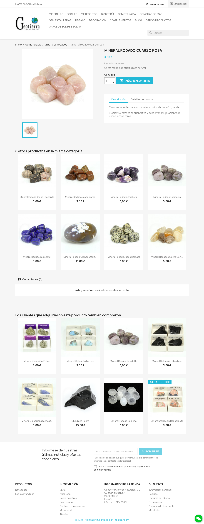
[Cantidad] (108, 80)
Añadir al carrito (135, 81)
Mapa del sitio (67, 510)
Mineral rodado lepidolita (167, 196)
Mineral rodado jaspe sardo (80, 196)
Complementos (120, 20)
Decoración (97, 20)
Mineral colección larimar (80, 360)
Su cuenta (156, 484)
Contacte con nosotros (72, 506)
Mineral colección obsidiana (167, 360)
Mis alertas (154, 510)
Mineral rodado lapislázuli (37, 256)
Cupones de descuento (161, 506)
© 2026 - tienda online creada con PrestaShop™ (102, 519)
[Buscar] (168, 33)
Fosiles (72, 14)
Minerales (56, 14)
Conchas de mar (150, 14)
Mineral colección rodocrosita (167, 420)
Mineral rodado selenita (124, 420)
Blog (138, 20)
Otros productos (158, 20)
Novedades (21, 489)
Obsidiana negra (80, 420)
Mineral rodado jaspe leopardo (37, 196)
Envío (63, 489)
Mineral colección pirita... (37, 360)
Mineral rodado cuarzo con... (167, 256)
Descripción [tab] (118, 99)
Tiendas (64, 514)
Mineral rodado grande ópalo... (80, 256)
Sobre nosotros (68, 497)
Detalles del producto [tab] (143, 99)
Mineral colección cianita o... (37, 420)
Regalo (80, 20)
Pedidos (153, 493)
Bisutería (107, 14)
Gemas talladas (60, 20)
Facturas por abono (159, 497)
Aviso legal (65, 493)
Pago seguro (67, 502)
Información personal (160, 489)
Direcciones (155, 502)
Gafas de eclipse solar (65, 26)
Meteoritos (89, 14)
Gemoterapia (127, 14)
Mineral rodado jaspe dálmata (123, 256)
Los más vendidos (24, 493)
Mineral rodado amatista (123, 196)
